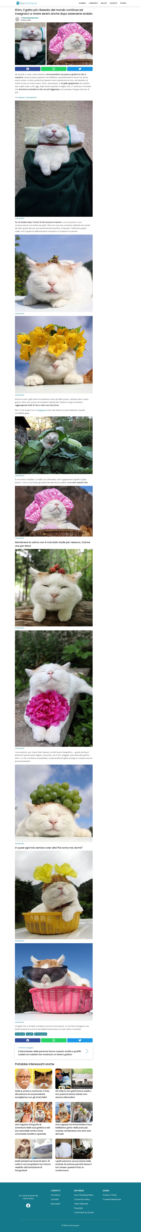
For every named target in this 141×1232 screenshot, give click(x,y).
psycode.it (55, 1203)
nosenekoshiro (19, 218)
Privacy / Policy (110, 1195)
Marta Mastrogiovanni (30, 18)
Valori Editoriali (81, 1203)
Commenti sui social (83, 1212)
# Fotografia (41, 1034)
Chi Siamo (55, 1195)
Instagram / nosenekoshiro (27, 97)
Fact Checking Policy (83, 1195)
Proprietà (78, 1208)
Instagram (41, 410)
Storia (123, 3)
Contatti (55, 1199)
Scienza (82, 3)
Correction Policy (82, 1199)
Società (113, 3)
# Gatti (29, 1034)
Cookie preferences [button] (112, 1199)
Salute (104, 3)
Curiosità (93, 3)
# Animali (19, 1034)
